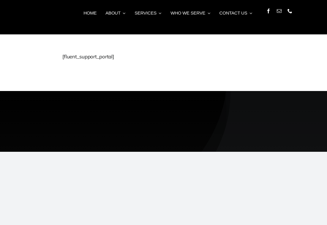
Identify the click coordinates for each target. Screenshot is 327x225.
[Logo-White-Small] (32, 8)
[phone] (289, 11)
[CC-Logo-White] (286, 101)
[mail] (279, 11)
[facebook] (268, 11)
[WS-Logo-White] (73, 103)
